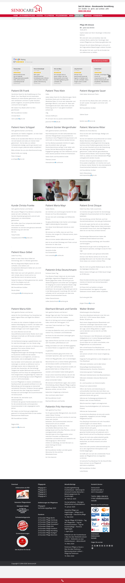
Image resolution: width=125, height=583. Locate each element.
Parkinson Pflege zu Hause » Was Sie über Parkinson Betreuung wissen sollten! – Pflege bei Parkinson (74, 550)
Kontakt (93, 528)
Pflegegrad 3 (42, 492)
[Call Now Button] (62, 580)
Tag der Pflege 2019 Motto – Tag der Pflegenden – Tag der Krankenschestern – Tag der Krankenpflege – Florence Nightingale (75, 524)
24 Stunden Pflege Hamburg (47, 520)
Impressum (95, 524)
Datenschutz (95, 526)
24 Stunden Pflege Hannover (48, 522)
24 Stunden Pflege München (47, 535)
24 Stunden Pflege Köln (46, 526)
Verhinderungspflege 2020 (47, 508)
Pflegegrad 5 (42, 496)
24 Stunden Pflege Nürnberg (47, 531)
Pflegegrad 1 (42, 488)
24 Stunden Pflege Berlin (46, 518)
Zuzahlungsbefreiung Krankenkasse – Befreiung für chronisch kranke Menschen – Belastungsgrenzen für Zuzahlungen (75, 492)
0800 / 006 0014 (102, 496)
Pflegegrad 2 (42, 490)
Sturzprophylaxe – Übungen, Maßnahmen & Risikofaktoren (75, 503)
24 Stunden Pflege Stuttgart (47, 533)
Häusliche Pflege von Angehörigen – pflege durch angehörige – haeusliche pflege (75, 512)
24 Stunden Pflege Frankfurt (47, 528)
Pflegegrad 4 (42, 494)
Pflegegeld (41, 506)
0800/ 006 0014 (84, 11)
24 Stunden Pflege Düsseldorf (48, 524)
